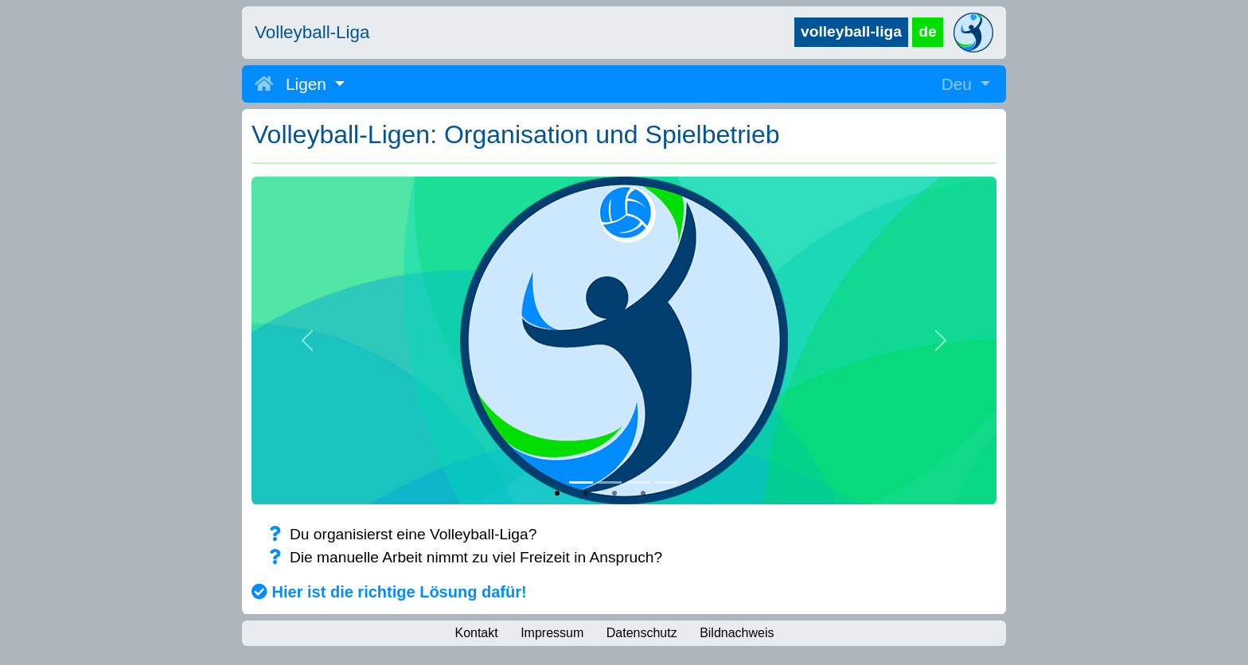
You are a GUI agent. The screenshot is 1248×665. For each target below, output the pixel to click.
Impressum (552, 633)
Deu (959, 84)
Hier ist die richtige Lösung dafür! (389, 592)
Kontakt (475, 633)
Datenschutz (641, 633)
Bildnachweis (737, 633)
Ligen (308, 84)
